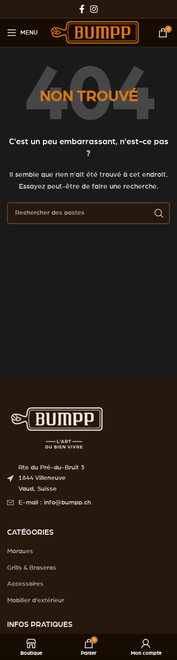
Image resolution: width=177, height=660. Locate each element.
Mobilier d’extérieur (35, 600)
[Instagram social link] (94, 9)
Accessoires (25, 584)
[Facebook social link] (81, 9)
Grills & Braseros (31, 567)
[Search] (88, 213)
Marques (20, 551)
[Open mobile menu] (22, 32)
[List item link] (88, 502)
